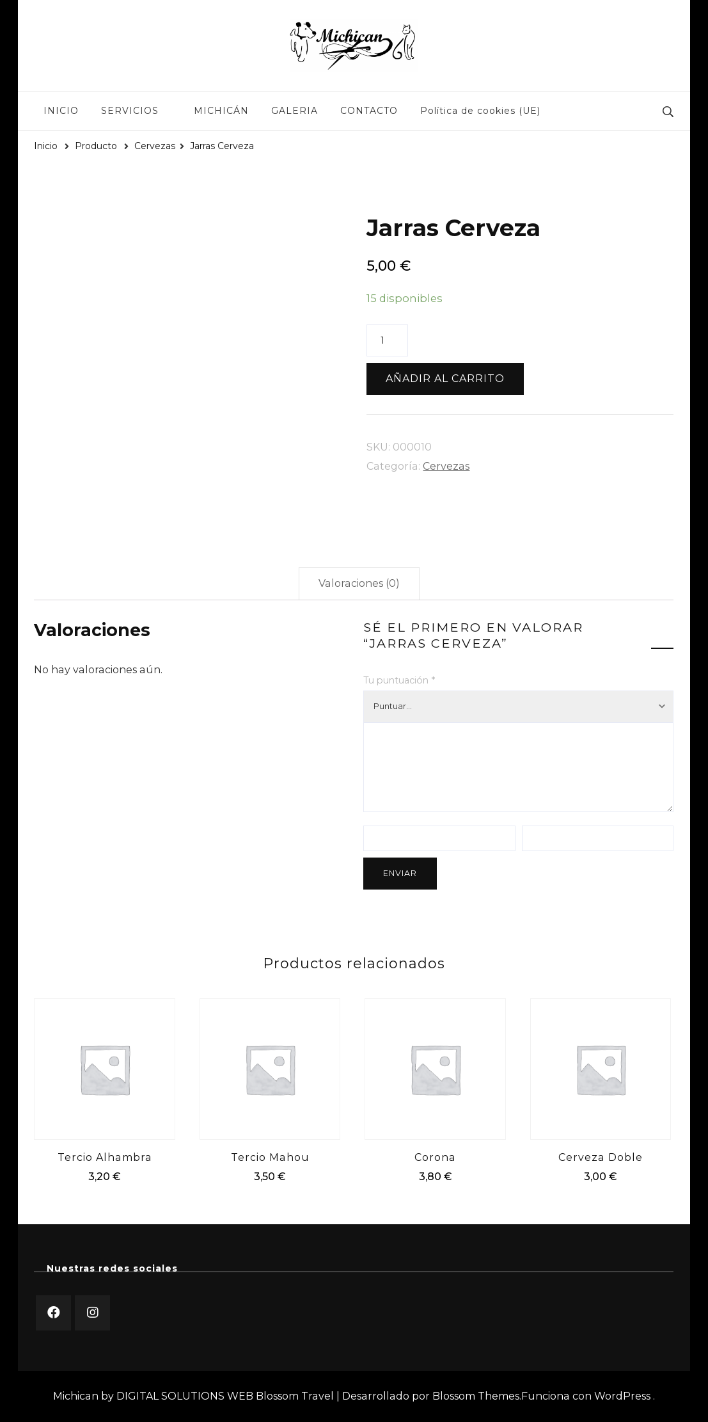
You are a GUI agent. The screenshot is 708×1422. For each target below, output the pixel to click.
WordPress (622, 1396)
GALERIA (294, 110)
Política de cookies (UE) (480, 110)
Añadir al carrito (445, 378)
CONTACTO (369, 110)
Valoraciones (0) (359, 583)
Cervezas (446, 466)
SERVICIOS (130, 110)
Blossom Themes (475, 1396)
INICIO (61, 110)
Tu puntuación (399, 680)
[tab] (359, 583)
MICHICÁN (221, 110)
